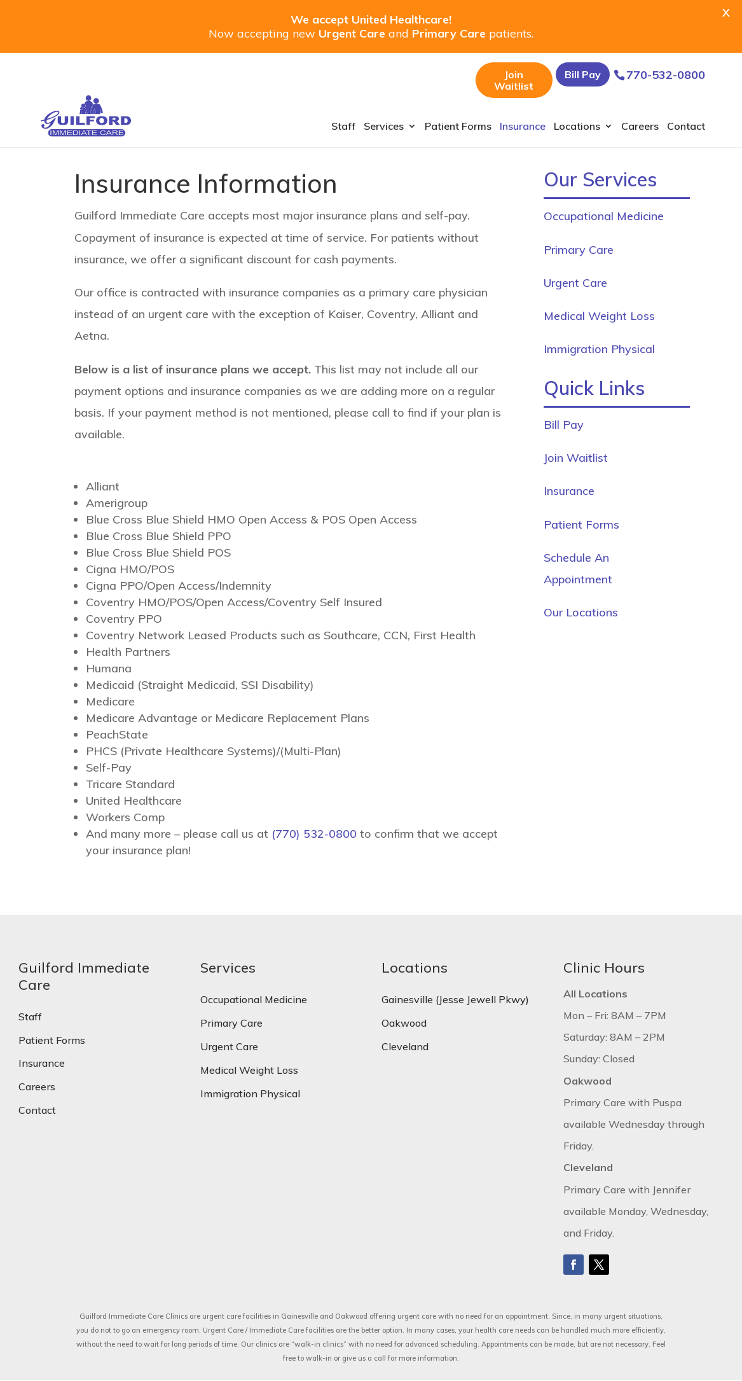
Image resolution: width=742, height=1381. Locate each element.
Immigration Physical (599, 349)
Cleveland (405, 1046)
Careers (640, 126)
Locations (577, 126)
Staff (343, 126)
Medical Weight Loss (599, 316)
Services (384, 126)
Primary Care (579, 249)
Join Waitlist (513, 80)
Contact (686, 126)
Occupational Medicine (604, 216)
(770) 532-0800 (314, 833)
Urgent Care (575, 282)
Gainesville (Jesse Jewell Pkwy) (455, 999)
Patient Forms (458, 126)
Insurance (523, 126)
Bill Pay (583, 74)
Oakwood (404, 1023)
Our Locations (581, 612)
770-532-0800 (665, 74)
